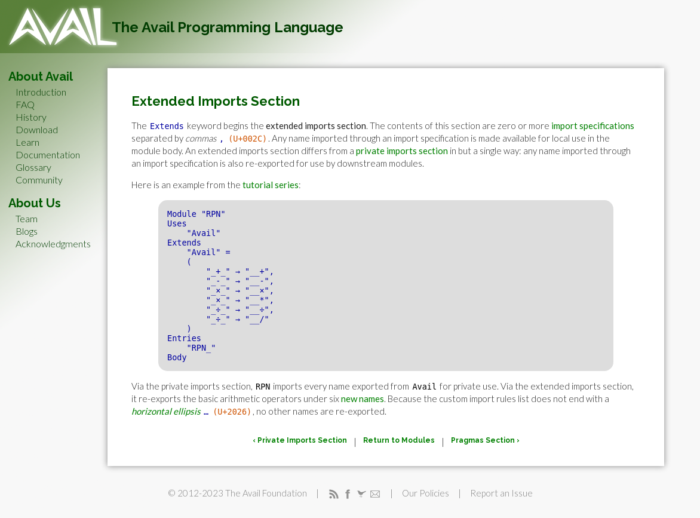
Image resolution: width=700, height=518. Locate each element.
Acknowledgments (53, 243)
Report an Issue (501, 493)
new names (362, 398)
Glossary (33, 167)
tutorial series (270, 184)
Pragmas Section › (485, 440)
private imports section (402, 150)
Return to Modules (399, 440)
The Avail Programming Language (227, 27)
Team (27, 218)
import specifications (592, 125)
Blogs (27, 231)
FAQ (25, 104)
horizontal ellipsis (166, 411)
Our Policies (425, 493)
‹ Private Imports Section (300, 440)
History (31, 116)
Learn (27, 142)
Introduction (41, 91)
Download (37, 129)
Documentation (48, 154)
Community (39, 179)
